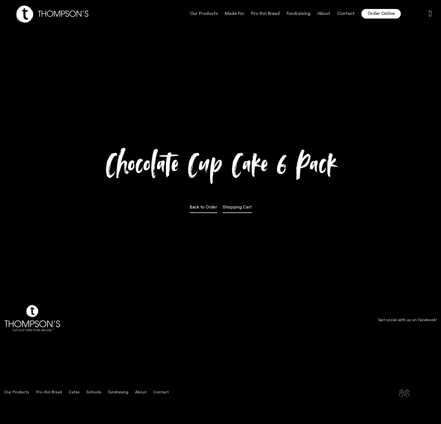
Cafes (74, 392)
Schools (93, 392)
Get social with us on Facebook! (407, 320)
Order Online (381, 13)
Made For (234, 13)
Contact (346, 13)
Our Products (204, 13)
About (323, 13)
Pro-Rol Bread (265, 13)
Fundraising (298, 13)
